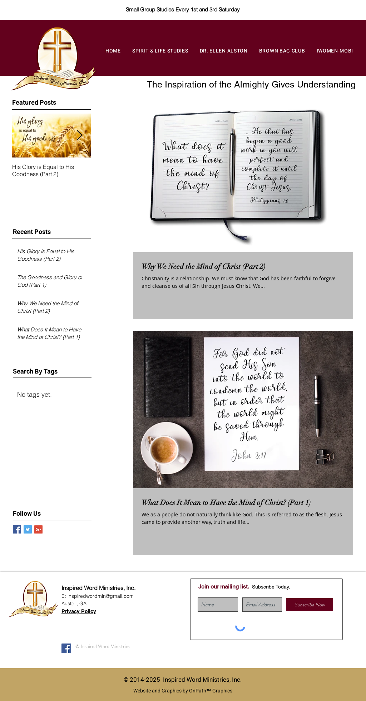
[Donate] (338, 8)
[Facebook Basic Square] (17, 529)
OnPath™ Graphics (210, 691)
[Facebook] (66, 648)
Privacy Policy (78, 611)
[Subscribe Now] (309, 604)
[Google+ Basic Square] (38, 529)
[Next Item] (79, 135)
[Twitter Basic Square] (28, 529)
